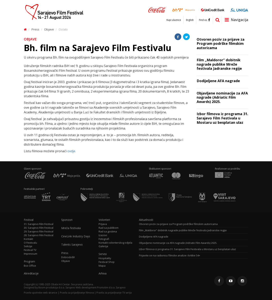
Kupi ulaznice (174, 20)
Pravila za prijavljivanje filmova (77, 292)
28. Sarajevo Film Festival (38, 235)
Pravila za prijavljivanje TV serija (114, 292)
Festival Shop (107, 262)
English (190, 20)
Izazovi (103, 235)
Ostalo (63, 29)
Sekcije (28, 246)
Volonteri (104, 220)
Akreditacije (31, 273)
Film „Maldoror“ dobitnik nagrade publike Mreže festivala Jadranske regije (183, 230)
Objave (49, 29)
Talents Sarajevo (72, 244)
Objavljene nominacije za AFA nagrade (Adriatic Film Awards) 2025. (178, 243)
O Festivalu (30, 242)
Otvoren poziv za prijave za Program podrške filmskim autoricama (178, 224)
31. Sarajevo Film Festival (38, 224)
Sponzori (66, 220)
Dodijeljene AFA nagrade (153, 236)
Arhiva (102, 273)
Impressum (30, 253)
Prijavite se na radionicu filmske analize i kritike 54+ (169, 255)
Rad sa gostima (108, 231)
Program (29, 261)
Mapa (102, 265)
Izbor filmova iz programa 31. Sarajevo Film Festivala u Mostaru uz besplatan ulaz (187, 249)
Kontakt (28, 239)
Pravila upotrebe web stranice (40, 292)
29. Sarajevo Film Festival (38, 231)
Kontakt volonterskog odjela (115, 242)
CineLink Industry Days (75, 236)
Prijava (103, 224)
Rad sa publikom (108, 227)
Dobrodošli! (68, 257)
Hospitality (105, 258)
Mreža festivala (71, 228)
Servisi (103, 254)
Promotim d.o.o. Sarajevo (111, 287)
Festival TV (30, 250)
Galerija (103, 246)
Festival (28, 220)
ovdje (71, 151)
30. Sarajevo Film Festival (38, 227)
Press (35, 29)
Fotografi (104, 239)
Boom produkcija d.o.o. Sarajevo (56, 287)
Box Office (30, 265)
